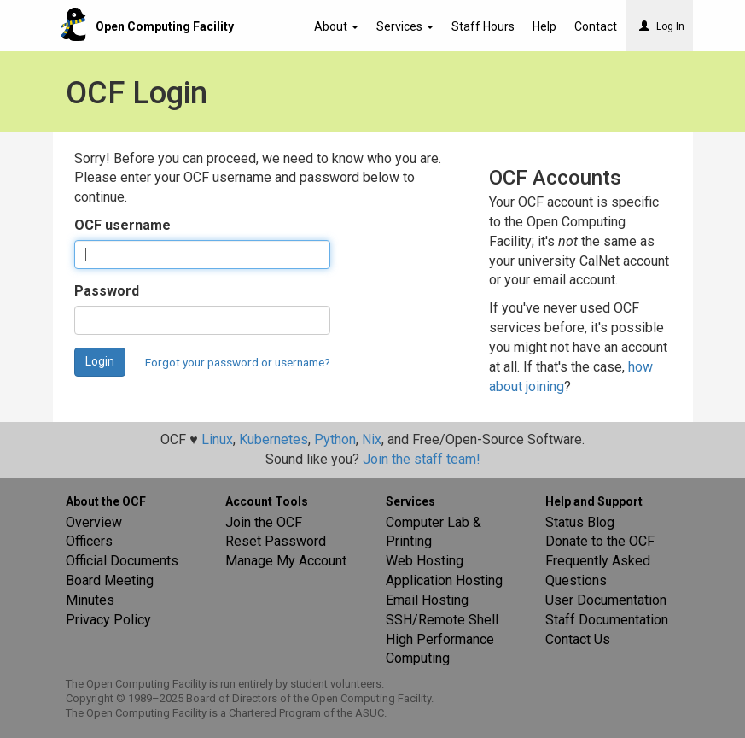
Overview (94, 522)
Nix (371, 439)
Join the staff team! (421, 459)
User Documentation (605, 600)
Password (106, 291)
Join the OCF (263, 522)
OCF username (122, 225)
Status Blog (579, 522)
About (336, 26)
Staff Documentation (606, 620)
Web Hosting (424, 561)
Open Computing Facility (165, 26)
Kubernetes (273, 439)
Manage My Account (285, 561)
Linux (217, 439)
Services (405, 26)
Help (544, 26)
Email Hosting (427, 600)
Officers (89, 541)
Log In (661, 26)
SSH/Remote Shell (442, 620)
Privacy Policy (108, 620)
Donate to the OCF (600, 541)
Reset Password (275, 541)
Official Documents (122, 561)
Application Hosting (444, 580)
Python (335, 439)
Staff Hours (483, 26)
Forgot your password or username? (237, 362)
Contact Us (577, 639)
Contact (595, 26)
